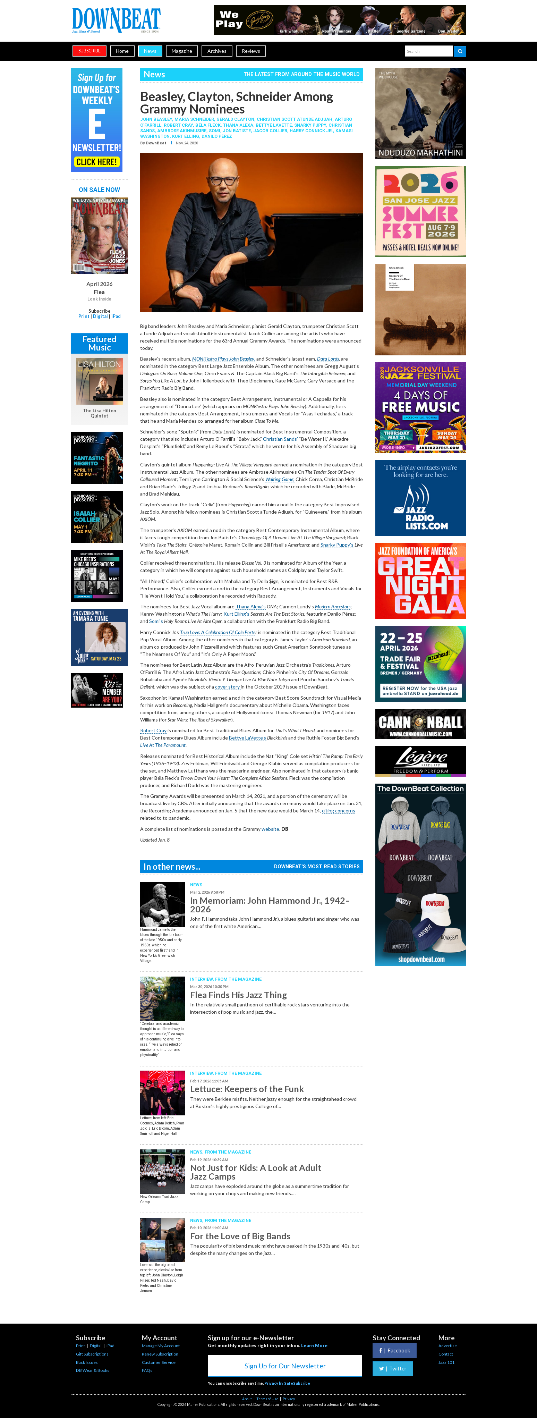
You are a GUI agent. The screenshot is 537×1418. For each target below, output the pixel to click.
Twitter (393, 1368)
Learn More (314, 1345)
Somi (214, 130)
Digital (100, 316)
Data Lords (328, 359)
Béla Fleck (208, 125)
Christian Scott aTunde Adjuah (294, 119)
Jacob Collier (270, 130)
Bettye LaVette (274, 125)
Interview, (202, 979)
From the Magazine (238, 979)
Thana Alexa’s (251, 606)
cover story (228, 687)
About (247, 1399)
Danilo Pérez (217, 136)
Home (122, 51)
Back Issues (87, 1362)
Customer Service (159, 1362)
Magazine (182, 51)
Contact (445, 1354)
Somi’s (156, 621)
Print (84, 316)
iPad (116, 316)
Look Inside (99, 299)
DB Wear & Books (92, 1370)
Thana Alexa (238, 125)
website (270, 829)
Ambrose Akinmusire (181, 130)
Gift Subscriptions (92, 1354)
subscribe (89, 50)
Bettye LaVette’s (248, 738)
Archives (217, 51)
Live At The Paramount (163, 745)
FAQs (147, 1370)
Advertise (447, 1345)
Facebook (394, 1350)
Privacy (289, 1399)
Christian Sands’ (280, 439)
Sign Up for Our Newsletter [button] (285, 1366)
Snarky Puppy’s (337, 545)
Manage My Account (161, 1345)
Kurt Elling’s (236, 614)
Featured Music (99, 343)
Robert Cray (178, 125)
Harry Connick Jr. (311, 130)
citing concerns (338, 810)
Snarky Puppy (310, 125)
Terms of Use (267, 1399)
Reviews (251, 51)
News (150, 51)
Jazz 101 (446, 1362)
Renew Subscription (160, 1354)
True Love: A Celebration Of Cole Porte (217, 632)
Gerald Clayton (235, 119)
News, (197, 1152)
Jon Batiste (237, 130)
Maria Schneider (194, 119)
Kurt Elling (185, 136)
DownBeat (156, 143)
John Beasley (156, 119)
